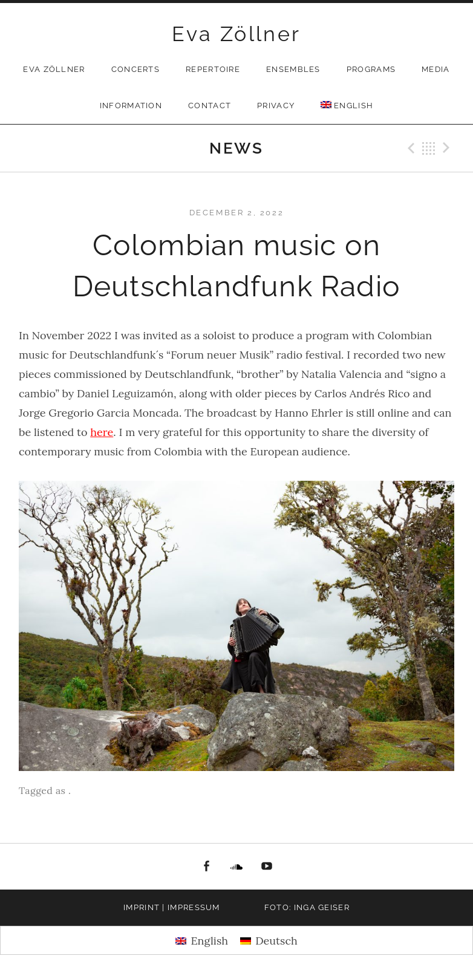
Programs (371, 69)
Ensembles (293, 69)
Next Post (448, 148)
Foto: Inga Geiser (307, 907)
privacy (276, 105)
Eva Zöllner (236, 34)
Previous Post (409, 148)
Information (131, 105)
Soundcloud (236, 866)
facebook (206, 866)
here (101, 432)
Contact (209, 105)
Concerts (135, 69)
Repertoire (213, 69)
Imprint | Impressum (171, 907)
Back (429, 148)
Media (436, 69)
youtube (267, 866)
